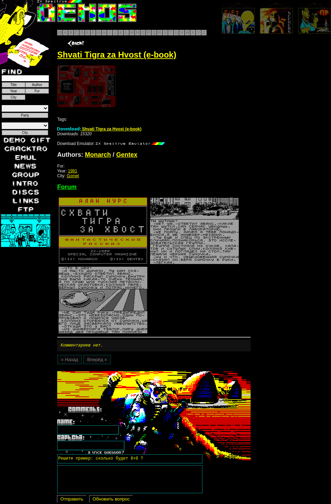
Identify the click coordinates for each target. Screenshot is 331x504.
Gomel (73, 175)
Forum (67, 186)
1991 (72, 171)
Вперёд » (97, 360)
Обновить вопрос (111, 500)
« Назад (69, 360)
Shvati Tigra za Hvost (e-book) (99, 129)
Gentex (126, 154)
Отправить (71, 500)
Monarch (98, 154)
